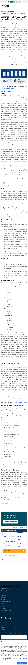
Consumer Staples (5, 588)
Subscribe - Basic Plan (10, 542)
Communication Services (6, 601)
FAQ (15, 627)
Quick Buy (14, 550)
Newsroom (17, 625)
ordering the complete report (19, 402)
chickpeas (20, 155)
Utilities (2, 603)
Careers (3, 629)
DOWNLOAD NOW (11, 522)
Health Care (3, 595)
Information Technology (6, 593)
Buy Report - (9, 535)
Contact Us (3, 625)
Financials (3, 608)
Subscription (4, 623)
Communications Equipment (7, 610)
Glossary (3, 627)
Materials (3, 597)
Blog (15, 623)
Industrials (3, 599)
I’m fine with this (21, 663)
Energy (2, 606)
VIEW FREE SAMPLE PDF (11, 555)
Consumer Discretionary (6, 590)
